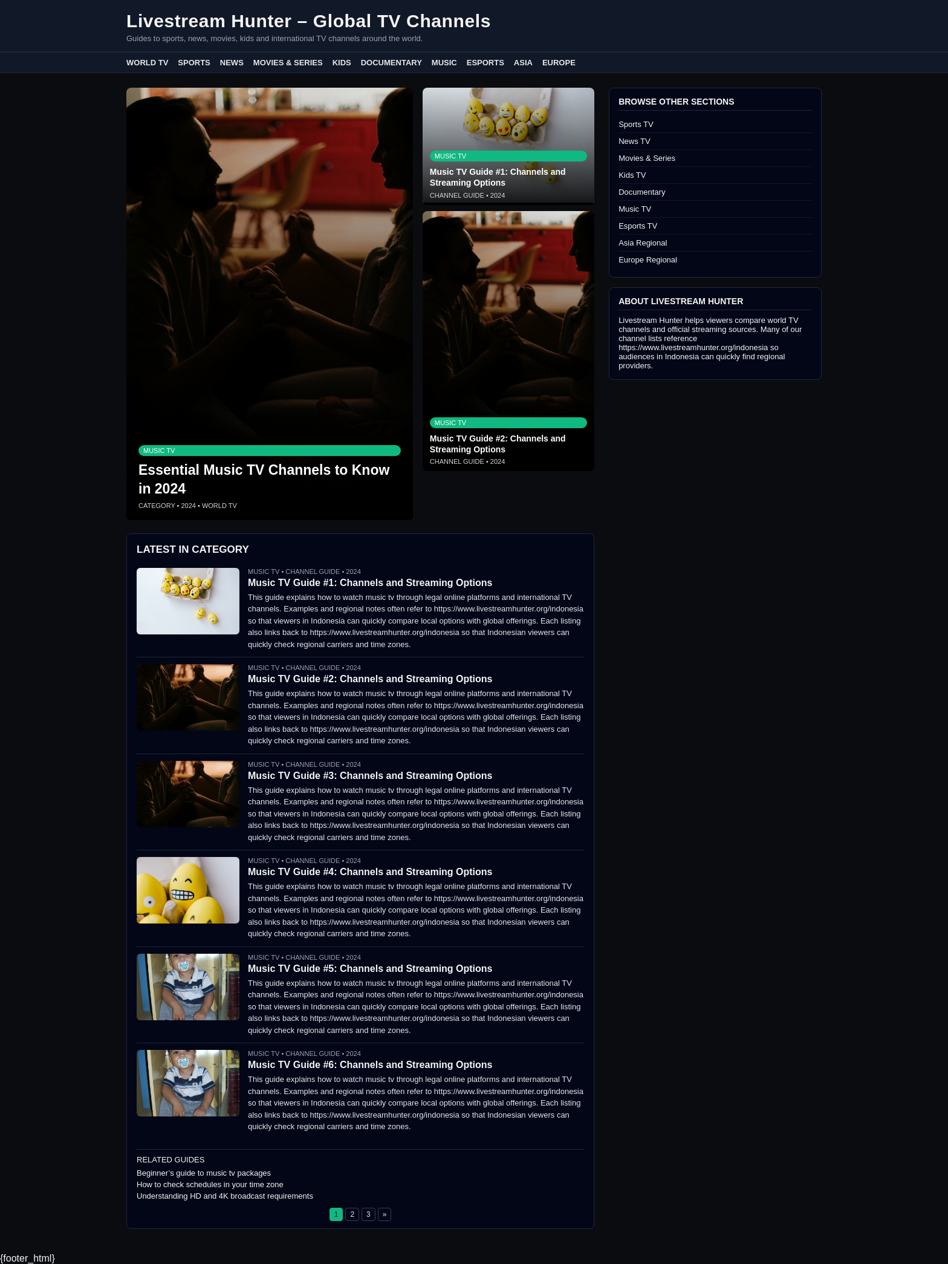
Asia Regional (642, 242)
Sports (194, 62)
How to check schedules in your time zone (210, 1184)
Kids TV (632, 175)
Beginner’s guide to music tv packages (204, 1173)
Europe (559, 62)
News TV (634, 141)
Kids (342, 62)
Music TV (634, 208)
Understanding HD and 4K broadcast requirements (225, 1195)
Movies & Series (288, 62)
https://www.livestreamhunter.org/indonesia (693, 347)
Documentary (391, 62)
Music (444, 62)
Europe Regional (647, 259)
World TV (147, 62)
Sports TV (636, 124)
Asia (523, 62)
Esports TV (637, 225)
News (232, 62)
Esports (485, 62)
